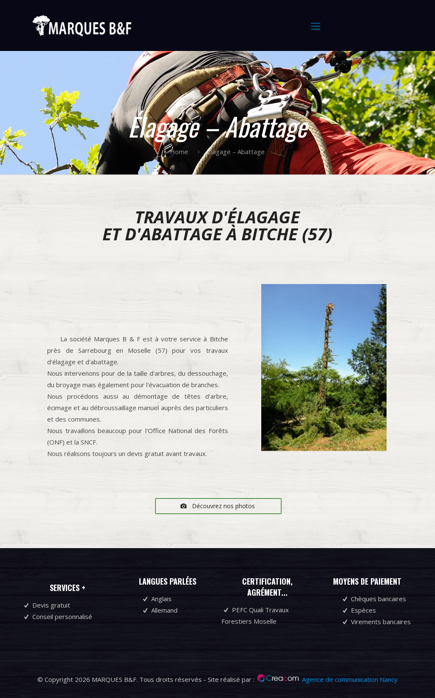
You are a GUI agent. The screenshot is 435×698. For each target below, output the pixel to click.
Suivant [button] (379, 367)
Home (179, 151)
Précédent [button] (268, 367)
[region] (324, 378)
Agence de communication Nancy (350, 679)
